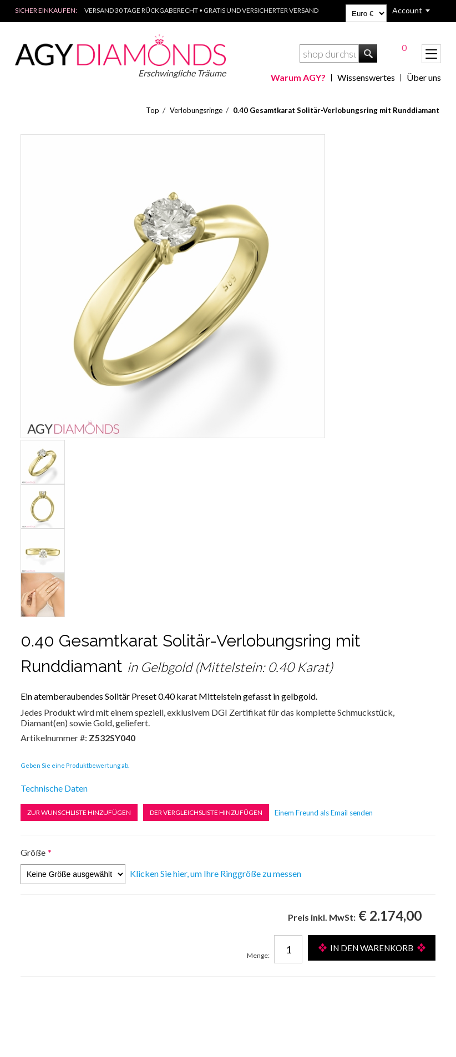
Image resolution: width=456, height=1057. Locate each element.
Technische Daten (54, 788)
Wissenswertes (366, 77)
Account (407, 10)
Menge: (258, 955)
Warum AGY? (298, 77)
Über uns (424, 77)
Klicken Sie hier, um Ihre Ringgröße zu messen (215, 873)
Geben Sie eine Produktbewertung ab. (75, 765)
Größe (33, 852)
